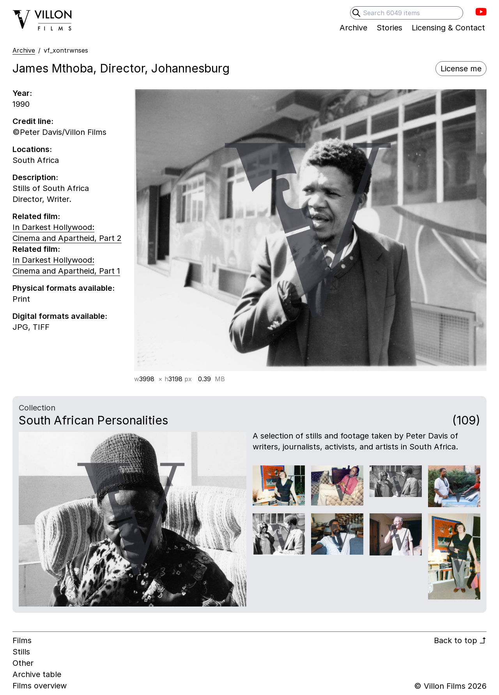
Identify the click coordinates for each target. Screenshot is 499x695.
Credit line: (32, 121)
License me (461, 68)
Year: (22, 93)
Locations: (32, 149)
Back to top (460, 640)
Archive (23, 50)
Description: (35, 177)
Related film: (36, 216)
